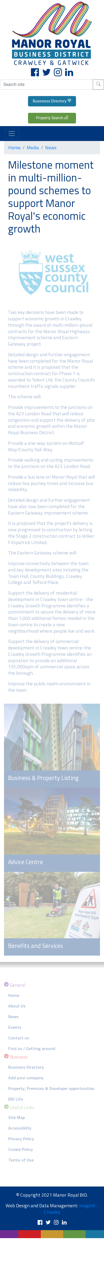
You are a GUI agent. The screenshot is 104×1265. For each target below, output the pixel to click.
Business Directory (26, 1067)
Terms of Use (21, 1160)
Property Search (52, 117)
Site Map (16, 1117)
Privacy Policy (21, 1138)
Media (33, 147)
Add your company (25, 1078)
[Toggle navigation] (11, 133)
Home (14, 147)
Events (14, 1027)
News (51, 147)
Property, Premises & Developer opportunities (51, 1088)
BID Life (15, 1099)
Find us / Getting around (31, 1048)
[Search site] (46, 85)
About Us (17, 1006)
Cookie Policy (20, 1149)
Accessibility (19, 1128)
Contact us (18, 1038)
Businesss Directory (52, 100)
